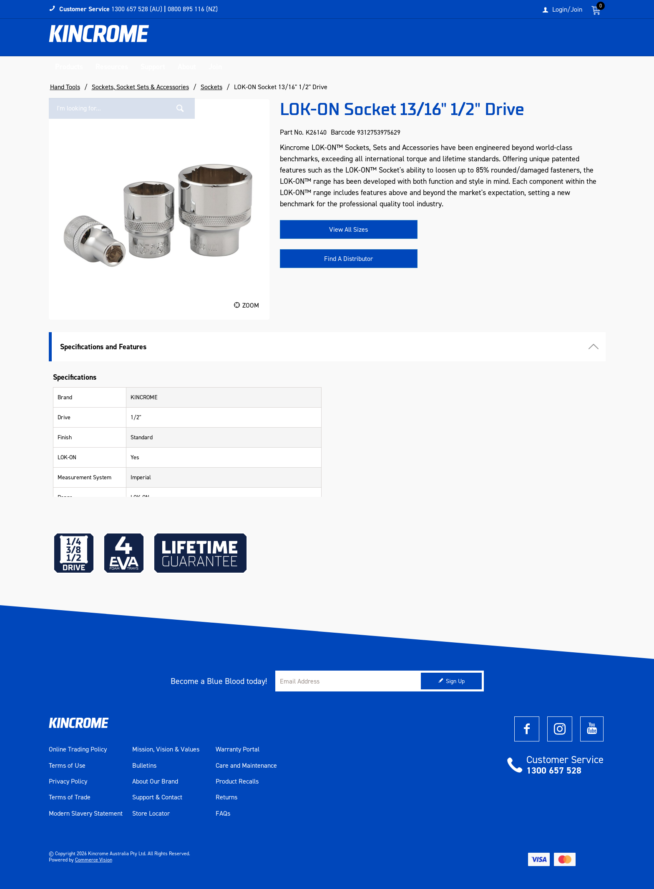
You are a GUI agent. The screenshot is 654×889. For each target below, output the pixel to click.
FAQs (223, 813)
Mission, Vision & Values (165, 749)
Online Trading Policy (78, 749)
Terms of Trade (70, 797)
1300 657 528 (553, 770)
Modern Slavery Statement (86, 813)
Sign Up (455, 681)
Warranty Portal (237, 749)
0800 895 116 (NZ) (193, 9)
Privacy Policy (68, 781)
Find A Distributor (348, 258)
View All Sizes (348, 229)
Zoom (250, 305)
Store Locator (151, 813)
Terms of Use (67, 765)
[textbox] (520, 39)
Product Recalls (237, 781)
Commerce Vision (93, 859)
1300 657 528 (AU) (136, 9)
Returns (226, 797)
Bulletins (144, 765)
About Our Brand (155, 781)
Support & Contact (157, 797)
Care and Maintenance (246, 765)
